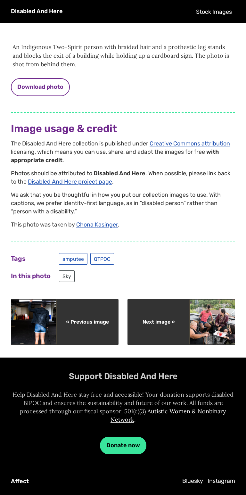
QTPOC (102, 259)
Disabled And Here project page (70, 181)
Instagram (221, 480)
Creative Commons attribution (190, 143)
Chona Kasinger (97, 224)
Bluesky (192, 480)
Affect (20, 481)
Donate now (123, 445)
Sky (66, 276)
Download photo (40, 86)
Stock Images (214, 11)
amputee (73, 259)
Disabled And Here (37, 11)
